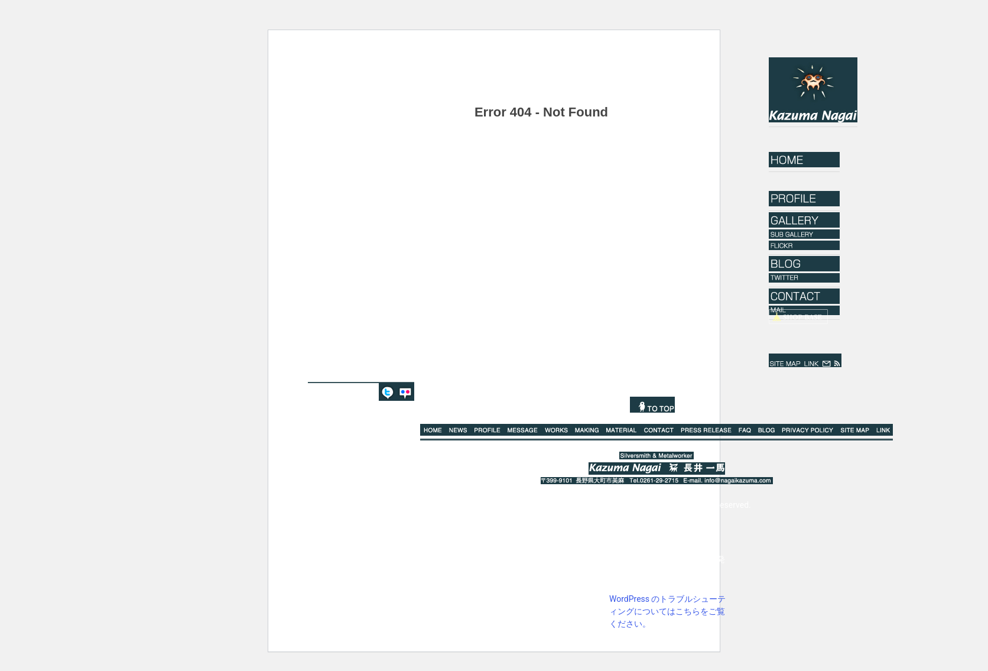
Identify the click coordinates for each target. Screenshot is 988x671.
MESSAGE (523, 430)
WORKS (556, 430)
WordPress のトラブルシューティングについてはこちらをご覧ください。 (667, 611)
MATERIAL (621, 430)
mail (827, 360)
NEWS (458, 430)
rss (837, 360)
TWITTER (387, 392)
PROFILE (488, 430)
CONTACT (658, 430)
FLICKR (405, 392)
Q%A (745, 430)
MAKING (587, 430)
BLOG (767, 430)
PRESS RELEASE (706, 430)
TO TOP (652, 405)
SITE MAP (785, 360)
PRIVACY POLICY (808, 430)
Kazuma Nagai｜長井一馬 (813, 89)
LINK (811, 360)
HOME (804, 159)
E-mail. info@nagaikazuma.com (727, 480)
